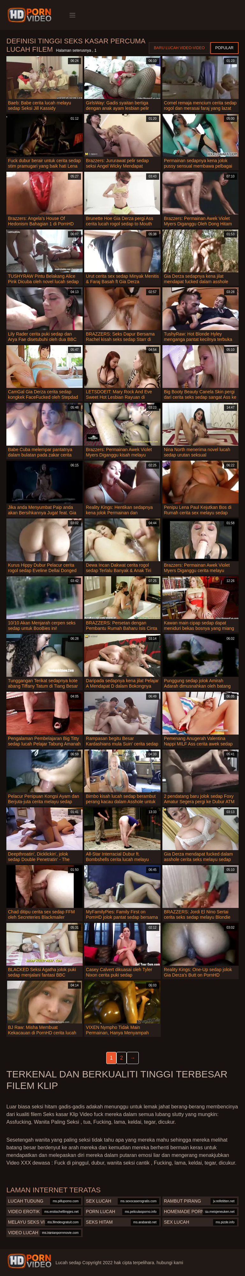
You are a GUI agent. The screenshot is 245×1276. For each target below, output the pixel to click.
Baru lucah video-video (179, 48)
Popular (224, 48)
